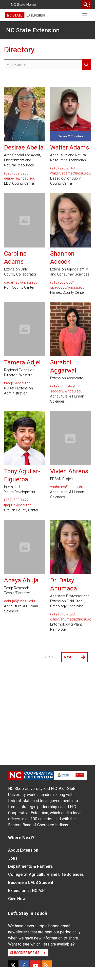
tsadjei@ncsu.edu (18, 383)
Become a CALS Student (30, 882)
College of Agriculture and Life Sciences (46, 874)
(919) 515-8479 (62, 386)
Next (74, 657)
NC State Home (23, 5)
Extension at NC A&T (27, 890)
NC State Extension (33, 30)
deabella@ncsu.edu (19, 178)
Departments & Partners (30, 866)
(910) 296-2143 (62, 168)
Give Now (17, 898)
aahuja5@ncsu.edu (19, 601)
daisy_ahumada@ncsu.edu (70, 619)
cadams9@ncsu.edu (20, 282)
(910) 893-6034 (62, 282)
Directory (19, 49)
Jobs (12, 858)
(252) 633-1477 (16, 500)
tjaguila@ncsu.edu (18, 505)
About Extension (23, 850)
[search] (86, 4)
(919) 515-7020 (62, 614)
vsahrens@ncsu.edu (66, 487)
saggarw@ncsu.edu (66, 391)
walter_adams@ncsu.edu (70, 173)
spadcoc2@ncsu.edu (67, 287)
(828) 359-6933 (16, 173)
